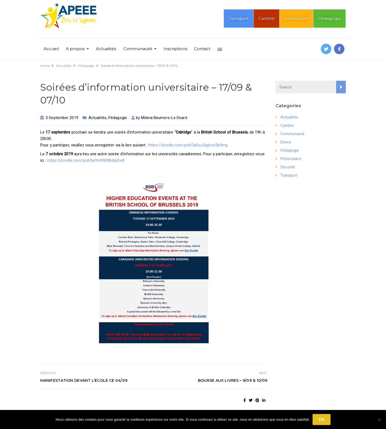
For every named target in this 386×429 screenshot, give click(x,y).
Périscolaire (296, 18)
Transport (238, 18)
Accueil (51, 48)
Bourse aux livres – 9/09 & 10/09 (232, 380)
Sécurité (287, 167)
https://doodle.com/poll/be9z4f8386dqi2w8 (85, 160)
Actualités (106, 48)
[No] (379, 419)
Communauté (138, 48)
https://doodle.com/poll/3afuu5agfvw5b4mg (188, 145)
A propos (75, 48)
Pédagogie (329, 18)
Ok (321, 419)
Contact (202, 48)
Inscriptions (175, 48)
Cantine (266, 18)
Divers (285, 142)
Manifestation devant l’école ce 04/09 (83, 380)
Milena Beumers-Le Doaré (164, 117)
